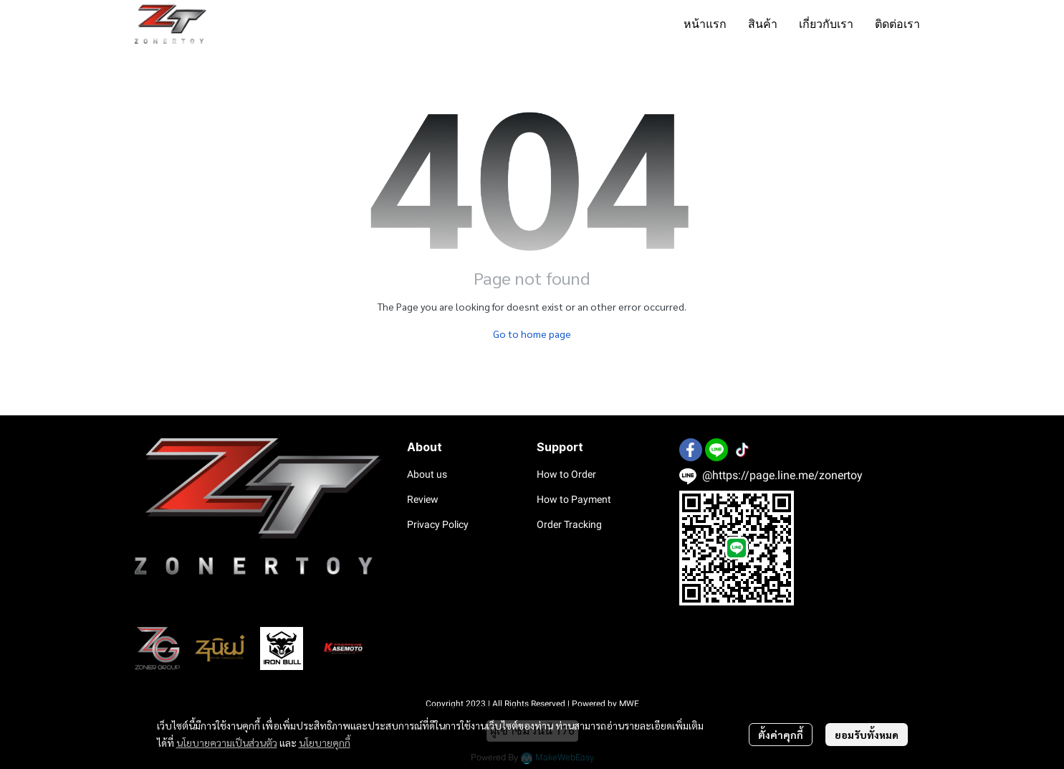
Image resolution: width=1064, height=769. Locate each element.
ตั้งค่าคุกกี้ (780, 734)
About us (427, 474)
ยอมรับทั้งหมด (866, 734)
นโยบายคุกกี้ (324, 742)
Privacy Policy (438, 524)
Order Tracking (569, 524)
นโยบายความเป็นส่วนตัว (226, 742)
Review (422, 499)
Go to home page (532, 333)
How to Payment (574, 499)
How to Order (566, 474)
